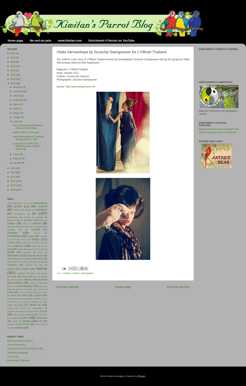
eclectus (11, 242)
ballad (9, 220)
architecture (19, 214)
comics (37, 233)
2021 (13, 57)
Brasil (41, 220)
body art (19, 220)
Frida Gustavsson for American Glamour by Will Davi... (28, 126)
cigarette (40, 226)
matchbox (21, 273)
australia (39, 217)
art (34, 213)
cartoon (36, 223)
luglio (16, 108)
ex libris (32, 243)
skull (34, 299)
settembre (18, 100)
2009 (13, 190)
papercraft (42, 279)
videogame (41, 318)
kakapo (10, 262)
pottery (22, 292)
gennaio (17, 163)
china (9, 226)
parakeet (17, 282)
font (42, 246)
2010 (13, 185)
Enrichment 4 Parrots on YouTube (111, 40)
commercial (14, 236)
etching (23, 243)
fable (9, 246)
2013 (13, 172)
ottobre (17, 95)
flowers (34, 246)
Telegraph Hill (23, 311)
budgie (11, 223)
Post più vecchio (178, 287)
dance (23, 239)
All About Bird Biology (17, 352)
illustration (13, 255)
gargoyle (30, 249)
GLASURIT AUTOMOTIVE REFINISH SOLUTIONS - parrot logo (27, 146)
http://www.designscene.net (80, 86)
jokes (39, 258)
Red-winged (42, 292)
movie (13, 276)
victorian (13, 318)
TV (25, 315)
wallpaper (11, 324)
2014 (13, 168)
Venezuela (43, 315)
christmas (20, 226)
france (20, 249)
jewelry (28, 258)
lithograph (29, 265)
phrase (41, 286)
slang (42, 299)
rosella (24, 295)
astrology (27, 217)
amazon (42, 206)
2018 (13, 70)
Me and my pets (40, 40)
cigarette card (14, 230)
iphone (39, 255)
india (29, 255)
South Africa (12, 302)
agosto (16, 104)
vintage (26, 321)
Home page (15, 40)
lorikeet (10, 269)
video (25, 317)
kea (17, 262)
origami (44, 276)
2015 (13, 83)
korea (24, 262)
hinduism (27, 252)
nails (35, 277)
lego (42, 262)
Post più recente (67, 287)
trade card (17, 315)
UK (32, 314)
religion (13, 295)
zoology (18, 327)
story (20, 305)
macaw (41, 268)
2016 (13, 79)
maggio (17, 117)
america (16, 210)
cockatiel (35, 229)
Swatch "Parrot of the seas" (26, 132)
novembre (18, 91)
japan (18, 259)
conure (31, 236)
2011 (13, 181)
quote (30, 292)
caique (25, 224)
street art (35, 304)
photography (87, 273)
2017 (13, 75)
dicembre (18, 87)
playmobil (19, 289)
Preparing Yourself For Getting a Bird (25, 348)
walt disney (23, 324)
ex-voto (41, 243)
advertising (40, 203)
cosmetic (43, 236)
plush (30, 289)
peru (12, 286)
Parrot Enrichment (16, 344)
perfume (43, 283)
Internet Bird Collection (18, 360)
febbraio (17, 158)
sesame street (23, 299)
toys (44, 311)
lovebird (25, 269)
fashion (76, 273)
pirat (9, 289)
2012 (13, 176)
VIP (40, 321)
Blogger (141, 376)
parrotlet (33, 283)
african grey (21, 206)
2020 (13, 62)
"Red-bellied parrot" (15, 203)
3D (28, 203)
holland (40, 252)
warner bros (39, 324)
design (35, 239)
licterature (12, 265)
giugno (16, 113)
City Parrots (13, 356)
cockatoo (67, 273)
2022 (13, 53)
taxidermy (11, 311)
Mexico (33, 273)
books (30, 220)
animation (41, 209)
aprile (16, 121)
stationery (35, 302)
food (9, 249)
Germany (40, 249)
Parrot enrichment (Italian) (20, 341)
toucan (36, 311)
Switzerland (37, 308)
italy (9, 258)
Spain (24, 302)
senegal (10, 299)
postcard (40, 289)
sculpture (37, 295)
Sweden (22, 308)
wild (9, 328)
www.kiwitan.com (70, 40)
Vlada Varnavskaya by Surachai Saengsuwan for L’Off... (28, 137)
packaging (14, 279)
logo (41, 265)
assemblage (12, 217)
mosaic (44, 273)
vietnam (15, 321)
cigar (31, 227)
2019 (13, 66)
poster (10, 292)
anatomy (28, 210)
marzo (16, 154)
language (33, 262)
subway (10, 308)
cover (13, 239)
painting (28, 279)
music (25, 276)
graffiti (10, 252)
